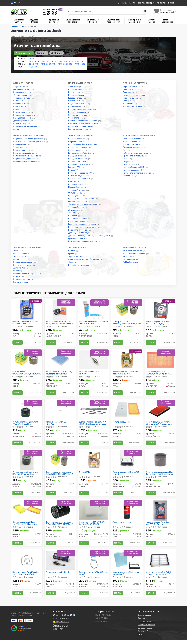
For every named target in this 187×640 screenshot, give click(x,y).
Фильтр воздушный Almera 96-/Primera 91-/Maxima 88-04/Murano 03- (158, 423)
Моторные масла (130, 259)
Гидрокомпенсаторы (77, 142)
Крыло (71, 254)
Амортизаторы (75, 86)
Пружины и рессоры (77, 112)
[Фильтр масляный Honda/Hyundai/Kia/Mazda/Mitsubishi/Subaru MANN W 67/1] (127, 310)
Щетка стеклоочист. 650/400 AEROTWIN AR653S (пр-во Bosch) (93, 423)
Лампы (16, 251)
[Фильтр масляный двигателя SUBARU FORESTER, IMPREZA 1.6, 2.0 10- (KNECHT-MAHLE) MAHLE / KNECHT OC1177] (60, 510)
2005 (60, 64)
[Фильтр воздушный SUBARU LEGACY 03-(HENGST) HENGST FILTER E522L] (160, 560)
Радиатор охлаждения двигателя (28, 139)
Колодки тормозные (22, 118)
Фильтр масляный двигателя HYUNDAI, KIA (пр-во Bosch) (25, 473)
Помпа (16, 109)
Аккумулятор (19, 86)
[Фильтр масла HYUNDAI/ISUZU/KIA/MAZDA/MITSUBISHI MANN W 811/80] (26, 359)
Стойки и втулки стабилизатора (82, 121)
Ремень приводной (21, 112)
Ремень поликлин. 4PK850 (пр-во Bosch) (93, 573)
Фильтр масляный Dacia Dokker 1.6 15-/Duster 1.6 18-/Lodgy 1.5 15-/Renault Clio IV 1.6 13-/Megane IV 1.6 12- (159, 473)
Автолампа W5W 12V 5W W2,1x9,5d (56, 423)
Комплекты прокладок (78, 201)
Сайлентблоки (74, 118)
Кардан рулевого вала (78, 129)
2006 (65, 64)
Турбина (72, 213)
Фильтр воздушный (121, 422)
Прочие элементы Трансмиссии (137, 173)
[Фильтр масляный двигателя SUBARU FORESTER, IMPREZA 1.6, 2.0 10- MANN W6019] (60, 460)
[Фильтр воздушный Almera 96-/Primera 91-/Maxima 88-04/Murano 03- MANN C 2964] (26, 510)
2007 (71, 64)
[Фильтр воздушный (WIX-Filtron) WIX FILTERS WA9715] (126, 460)
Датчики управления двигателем (83, 204)
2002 (43, 64)
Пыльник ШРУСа (130, 164)
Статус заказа (144, 615)
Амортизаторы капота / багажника (84, 259)
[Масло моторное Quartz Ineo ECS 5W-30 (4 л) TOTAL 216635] (127, 359)
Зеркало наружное (76, 256)
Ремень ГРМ (18, 101)
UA (13, 3)
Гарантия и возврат (146, 3)
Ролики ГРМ (18, 106)
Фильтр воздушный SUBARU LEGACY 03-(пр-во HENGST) (158, 573)
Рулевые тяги (74, 92)
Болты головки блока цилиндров (82, 144)
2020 (31, 59)
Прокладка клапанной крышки (81, 199)
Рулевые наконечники (78, 89)
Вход (171, 3)
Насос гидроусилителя (78, 95)
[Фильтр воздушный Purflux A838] (127, 410)
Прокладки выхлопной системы (82, 227)
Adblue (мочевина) (131, 262)
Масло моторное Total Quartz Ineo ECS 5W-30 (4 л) (125, 373)
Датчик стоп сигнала (132, 106)
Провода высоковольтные (25, 262)
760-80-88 (50, 12)
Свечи (16, 129)
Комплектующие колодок (134, 95)
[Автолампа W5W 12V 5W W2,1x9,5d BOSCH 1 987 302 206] (60, 410)
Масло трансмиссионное (134, 254)
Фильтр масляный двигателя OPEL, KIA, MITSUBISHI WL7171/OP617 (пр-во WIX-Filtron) (26, 423)
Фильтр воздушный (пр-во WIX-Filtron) (126, 473)
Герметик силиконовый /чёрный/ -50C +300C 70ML (93, 323)
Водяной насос (20, 144)
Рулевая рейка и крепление (80, 109)
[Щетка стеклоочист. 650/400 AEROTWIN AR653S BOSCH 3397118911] (93, 410)
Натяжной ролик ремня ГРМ (80, 173)
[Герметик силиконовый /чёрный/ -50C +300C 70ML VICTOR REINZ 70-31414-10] (93, 310)
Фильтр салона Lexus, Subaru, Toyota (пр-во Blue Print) (59, 373)
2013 (48, 61)
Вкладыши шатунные (77, 159)
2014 (54, 61)
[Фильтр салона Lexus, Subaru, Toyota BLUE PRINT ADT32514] (60, 360)
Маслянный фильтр (22, 89)
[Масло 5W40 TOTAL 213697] (93, 460)
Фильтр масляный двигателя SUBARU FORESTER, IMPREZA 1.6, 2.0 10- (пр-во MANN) (60, 473)
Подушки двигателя (77, 161)
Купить (17, 342)
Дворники (72, 262)
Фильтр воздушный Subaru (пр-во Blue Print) (126, 573)
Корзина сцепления (132, 144)
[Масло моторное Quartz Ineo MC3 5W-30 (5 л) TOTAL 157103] (160, 310)
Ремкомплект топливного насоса (83, 241)
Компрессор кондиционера (25, 161)
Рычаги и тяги (74, 101)
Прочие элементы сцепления (136, 156)
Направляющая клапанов (79, 164)
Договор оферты (145, 628)
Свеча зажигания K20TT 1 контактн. (90, 373)
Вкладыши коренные (77, 156)
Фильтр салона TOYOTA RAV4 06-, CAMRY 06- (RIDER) (92, 523)
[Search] (145, 11)
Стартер (17, 276)
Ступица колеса (75, 106)
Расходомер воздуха (77, 218)
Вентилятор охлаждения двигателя (29, 142)
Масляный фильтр (76, 187)
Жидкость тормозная (132, 251)
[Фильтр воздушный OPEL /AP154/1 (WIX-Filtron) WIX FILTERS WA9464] (160, 359)
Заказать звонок (60, 625)
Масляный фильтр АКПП (133, 167)
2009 (82, 64)
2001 (37, 64)
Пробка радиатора (21, 150)
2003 (48, 64)
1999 (37, 67)
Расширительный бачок (24, 153)
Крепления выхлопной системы (82, 224)
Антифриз (127, 256)
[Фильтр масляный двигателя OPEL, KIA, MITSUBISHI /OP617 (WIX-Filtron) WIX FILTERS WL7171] (27, 410)
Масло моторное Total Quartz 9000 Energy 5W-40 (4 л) (25, 573)
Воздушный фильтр (22, 92)
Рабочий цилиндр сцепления (136, 153)
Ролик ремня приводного (24, 115)
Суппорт (127, 101)
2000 (31, 64)
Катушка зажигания (22, 265)
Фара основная (20, 254)
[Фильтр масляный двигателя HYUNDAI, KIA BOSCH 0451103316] (26, 460)
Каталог (141, 634)
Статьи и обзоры (145, 631)
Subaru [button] (41, 53)
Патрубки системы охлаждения (27, 156)
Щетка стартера (21, 282)
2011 (37, 61)
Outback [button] (56, 53)
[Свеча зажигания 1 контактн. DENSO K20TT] (93, 359)
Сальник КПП (128, 176)
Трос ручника (129, 92)
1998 (31, 67)
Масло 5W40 (84, 472)
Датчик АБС (128, 104)
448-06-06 (50, 10)
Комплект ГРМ (19, 104)
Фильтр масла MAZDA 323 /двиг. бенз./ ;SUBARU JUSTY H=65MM (60, 323)
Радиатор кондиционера (24, 159)
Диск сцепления (130, 142)
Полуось (127, 161)
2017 (71, 61)
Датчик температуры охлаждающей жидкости (89, 236)
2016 (65, 61)
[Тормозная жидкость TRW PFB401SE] (127, 510)
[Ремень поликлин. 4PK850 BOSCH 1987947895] (93, 560)
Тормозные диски (131, 89)
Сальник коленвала (76, 150)
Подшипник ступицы (77, 104)
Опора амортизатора (77, 115)
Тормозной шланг (131, 98)
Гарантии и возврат (146, 625)
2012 (43, 61)
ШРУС (126, 159)
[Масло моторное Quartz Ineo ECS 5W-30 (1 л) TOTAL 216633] (160, 510)
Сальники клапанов (76, 139)
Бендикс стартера (21, 279)
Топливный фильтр (22, 98)
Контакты (161, 3)
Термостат (18, 147)
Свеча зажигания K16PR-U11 (58, 572)
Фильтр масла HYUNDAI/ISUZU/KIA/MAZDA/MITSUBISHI (26, 373)
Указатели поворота (22, 256)
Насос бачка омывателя (79, 265)
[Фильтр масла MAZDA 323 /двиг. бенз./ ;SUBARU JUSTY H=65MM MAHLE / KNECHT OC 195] (60, 310)
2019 (82, 61)
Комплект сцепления (132, 139)
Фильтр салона (20, 95)
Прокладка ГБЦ (75, 196)
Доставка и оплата (126, 3)
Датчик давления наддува (80, 233)
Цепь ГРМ (72, 181)
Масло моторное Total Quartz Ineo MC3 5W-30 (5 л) (158, 323)
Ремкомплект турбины (78, 230)
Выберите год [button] (24, 53)
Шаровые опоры (75, 98)
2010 (31, 61)
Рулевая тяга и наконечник (25, 126)
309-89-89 (50, 14)
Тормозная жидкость (122, 522)
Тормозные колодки (132, 86)
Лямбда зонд (74, 210)
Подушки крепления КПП (134, 170)
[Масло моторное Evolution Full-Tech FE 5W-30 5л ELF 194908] (26, 310)
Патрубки (72, 216)
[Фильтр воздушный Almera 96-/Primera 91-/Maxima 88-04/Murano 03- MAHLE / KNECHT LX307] (160, 410)
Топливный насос (76, 207)
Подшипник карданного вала (81, 126)
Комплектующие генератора (26, 274)
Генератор (18, 271)
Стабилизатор (20, 124)
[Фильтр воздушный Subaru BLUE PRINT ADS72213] (127, 560)
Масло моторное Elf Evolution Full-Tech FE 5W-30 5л (25, 323)
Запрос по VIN (59, 629)
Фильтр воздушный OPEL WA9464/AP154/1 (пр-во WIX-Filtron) (158, 373)
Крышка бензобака (76, 238)
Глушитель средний (77, 221)
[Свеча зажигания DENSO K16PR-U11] (60, 560)
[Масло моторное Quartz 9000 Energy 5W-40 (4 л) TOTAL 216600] (27, 560)
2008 (77, 64)
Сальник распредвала (78, 147)
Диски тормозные (21, 121)
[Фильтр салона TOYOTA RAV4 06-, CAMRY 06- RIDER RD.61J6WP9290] (93, 510)
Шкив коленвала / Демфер (80, 153)
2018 (77, 61)
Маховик (127, 150)
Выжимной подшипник (133, 147)
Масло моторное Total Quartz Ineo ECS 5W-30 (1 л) (158, 523)
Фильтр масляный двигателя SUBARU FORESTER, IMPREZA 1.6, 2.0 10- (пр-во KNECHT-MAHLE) (60, 523)
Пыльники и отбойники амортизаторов (85, 124)
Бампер (71, 251)
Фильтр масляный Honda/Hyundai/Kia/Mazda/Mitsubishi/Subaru (127, 323)
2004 (54, 64)
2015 (60, 61)
